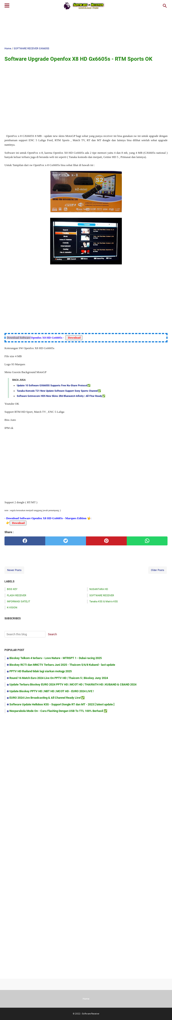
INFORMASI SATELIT (18, 601)
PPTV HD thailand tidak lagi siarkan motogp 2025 (40, 671)
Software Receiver (90, 1013)
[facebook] (24, 540)
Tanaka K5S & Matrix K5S (103, 601)
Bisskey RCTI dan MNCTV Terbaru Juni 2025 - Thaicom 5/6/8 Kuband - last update (62, 664)
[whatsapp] (147, 540)
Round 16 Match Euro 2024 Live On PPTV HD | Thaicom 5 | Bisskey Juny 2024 (58, 678)
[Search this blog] (165, 6)
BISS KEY (12, 589)
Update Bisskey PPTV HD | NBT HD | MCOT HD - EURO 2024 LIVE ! (51, 691)
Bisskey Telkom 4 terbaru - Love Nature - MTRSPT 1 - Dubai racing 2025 (55, 658)
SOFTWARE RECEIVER (101, 595)
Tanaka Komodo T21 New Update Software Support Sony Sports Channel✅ (59, 390)
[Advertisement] (86, 28)
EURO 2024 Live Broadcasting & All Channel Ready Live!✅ (47, 697)
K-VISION (12, 607)
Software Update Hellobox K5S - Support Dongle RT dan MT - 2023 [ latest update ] (61, 704)
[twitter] (65, 540)
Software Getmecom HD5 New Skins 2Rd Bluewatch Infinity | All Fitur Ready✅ (61, 396)
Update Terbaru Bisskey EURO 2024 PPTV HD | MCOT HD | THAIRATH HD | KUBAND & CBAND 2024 (72, 684)
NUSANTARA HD (98, 589)
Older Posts (157, 570)
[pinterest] (106, 540)
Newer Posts (14, 570)
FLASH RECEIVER (16, 595)
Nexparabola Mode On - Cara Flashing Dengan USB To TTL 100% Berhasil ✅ (58, 711)
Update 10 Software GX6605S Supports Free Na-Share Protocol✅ (53, 385)
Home (86, 998)
